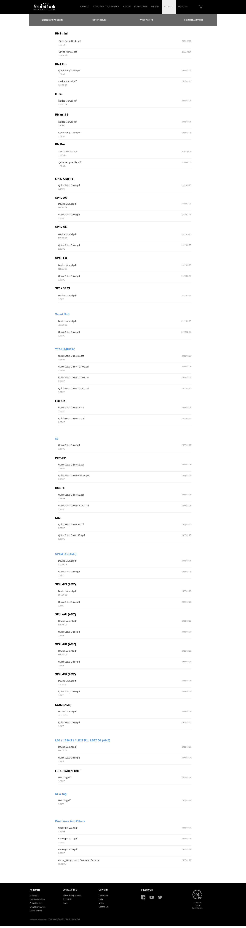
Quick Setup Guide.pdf (70, 41)
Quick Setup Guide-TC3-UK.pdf (73, 377)
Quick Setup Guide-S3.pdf (71, 356)
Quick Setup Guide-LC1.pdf (71, 418)
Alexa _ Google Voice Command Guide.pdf (79, 860)
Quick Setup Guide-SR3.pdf (71, 535)
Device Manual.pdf (68, 52)
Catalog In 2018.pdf (67, 828)
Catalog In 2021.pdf (67, 838)
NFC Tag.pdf (64, 777)
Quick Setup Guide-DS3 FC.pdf (73, 505)
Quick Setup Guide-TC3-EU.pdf (73, 388)
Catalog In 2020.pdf (67, 849)
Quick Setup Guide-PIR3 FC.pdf (73, 475)
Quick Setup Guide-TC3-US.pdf (73, 366)
